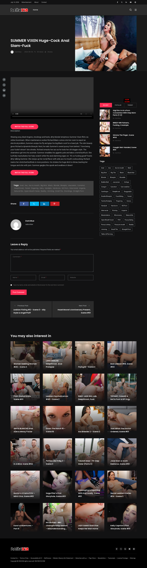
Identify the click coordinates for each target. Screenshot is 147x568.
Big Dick (44, 185)
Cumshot (81, 185)
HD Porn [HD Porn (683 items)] (124, 206)
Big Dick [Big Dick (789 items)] (104, 172)
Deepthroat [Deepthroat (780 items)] (116, 191)
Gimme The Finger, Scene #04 (123, 136)
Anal (21, 185)
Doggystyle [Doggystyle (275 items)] (128, 191)
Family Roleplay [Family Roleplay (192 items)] (106, 201)
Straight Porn (78, 191)
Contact (44, 2)
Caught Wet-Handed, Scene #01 (125, 148)
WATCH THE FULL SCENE (24, 126)
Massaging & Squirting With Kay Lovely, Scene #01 (89, 493)
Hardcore (56, 188)
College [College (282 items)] (126, 182)
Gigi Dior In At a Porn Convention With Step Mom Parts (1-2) (124, 112)
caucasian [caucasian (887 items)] (116, 182)
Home (35, 10)
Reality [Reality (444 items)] (131, 224)
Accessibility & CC (36, 558)
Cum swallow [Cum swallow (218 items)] (125, 187)
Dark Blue (29, 221)
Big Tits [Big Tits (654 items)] (113, 172)
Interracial (73, 188)
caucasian (72, 185)
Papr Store (92, 558)
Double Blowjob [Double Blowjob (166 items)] (106, 196)
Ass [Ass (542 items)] (109, 168)
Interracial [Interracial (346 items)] (104, 210)
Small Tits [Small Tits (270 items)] (114, 229)
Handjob (48, 188)
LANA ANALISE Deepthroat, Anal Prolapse (54, 363)
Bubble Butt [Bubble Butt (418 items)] (105, 182)
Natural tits (18, 191)
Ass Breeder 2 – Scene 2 (89, 431)
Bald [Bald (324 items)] (129, 168)
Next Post (85, 305)
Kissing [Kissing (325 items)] (114, 210)
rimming (50, 191)
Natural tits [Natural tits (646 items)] (129, 215)
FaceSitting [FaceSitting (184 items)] (119, 196)
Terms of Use (24, 558)
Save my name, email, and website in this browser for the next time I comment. (38, 285)
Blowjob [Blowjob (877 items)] (113, 177)
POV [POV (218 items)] (119, 220)
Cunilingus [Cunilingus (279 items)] (104, 191)
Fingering (34, 188)
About (36, 2)
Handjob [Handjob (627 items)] (104, 206)
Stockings (68, 191)
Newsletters (102, 558)
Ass (26, 185)
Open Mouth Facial (31, 191)
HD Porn (65, 188)
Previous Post (20, 305)
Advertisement (26, 2)
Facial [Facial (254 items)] (129, 196)
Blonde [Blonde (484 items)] (103, 177)
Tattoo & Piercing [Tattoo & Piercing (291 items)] (107, 234)
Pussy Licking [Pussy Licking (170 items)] (105, 224)
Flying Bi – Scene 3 (86, 367)
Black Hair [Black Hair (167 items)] (131, 172)
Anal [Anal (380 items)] (102, 168)
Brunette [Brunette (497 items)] (122, 177)
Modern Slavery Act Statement (63, 558)
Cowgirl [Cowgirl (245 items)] (103, 187)
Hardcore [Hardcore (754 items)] (114, 206)
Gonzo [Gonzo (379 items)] (129, 201)
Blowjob (63, 185)
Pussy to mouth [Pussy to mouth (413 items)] (120, 224)
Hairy (42, 188)
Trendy (130, 105)
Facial (27, 188)
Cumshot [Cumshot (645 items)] (114, 187)
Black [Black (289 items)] (122, 172)
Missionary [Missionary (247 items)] (118, 215)
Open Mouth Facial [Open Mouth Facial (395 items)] (107, 220)
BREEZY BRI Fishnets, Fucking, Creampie (121, 124)
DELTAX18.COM (40, 561)
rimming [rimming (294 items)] (104, 229)
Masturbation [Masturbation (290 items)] (105, 215)
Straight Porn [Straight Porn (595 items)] (126, 229)
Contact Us (14, 558)
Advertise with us (81, 558)
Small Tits (59, 191)
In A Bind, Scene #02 (23, 464)
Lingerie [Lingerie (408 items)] (124, 210)
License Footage (122, 558)
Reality (43, 191)
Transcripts (111, 558)
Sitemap (133, 558)
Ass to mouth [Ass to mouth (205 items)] (119, 168)
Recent (106, 105)
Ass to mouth (34, 185)
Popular (118, 105)
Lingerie (82, 188)
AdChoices (47, 558)
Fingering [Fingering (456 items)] (119, 201)
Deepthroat (19, 188)
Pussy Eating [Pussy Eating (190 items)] (129, 220)
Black (50, 185)
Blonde (56, 185)
